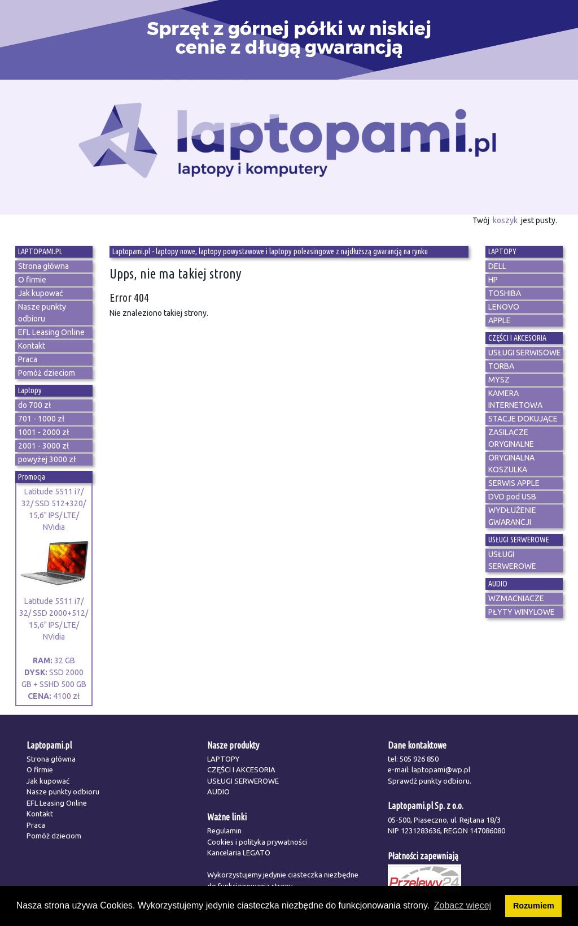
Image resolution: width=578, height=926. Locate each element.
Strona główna (51, 759)
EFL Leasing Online (57, 803)
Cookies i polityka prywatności (257, 842)
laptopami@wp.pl (440, 769)
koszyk (505, 220)
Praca (36, 825)
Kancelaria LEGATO (238, 853)
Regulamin (224, 830)
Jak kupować (48, 781)
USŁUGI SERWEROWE (243, 781)
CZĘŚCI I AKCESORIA (241, 769)
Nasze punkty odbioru (63, 791)
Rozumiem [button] (533, 905)
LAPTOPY (223, 759)
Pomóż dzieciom (54, 836)
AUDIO (218, 791)
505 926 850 (419, 759)
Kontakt (40, 814)
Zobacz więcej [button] (462, 905)
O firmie (40, 769)
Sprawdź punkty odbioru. (429, 781)
